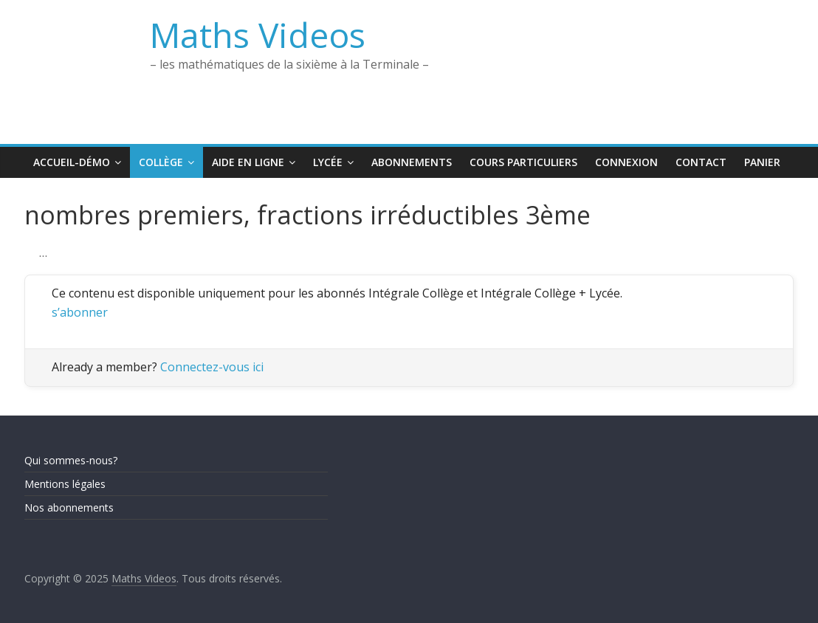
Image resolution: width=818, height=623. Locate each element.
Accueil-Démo (71, 162)
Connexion (626, 162)
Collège (161, 162)
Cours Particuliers (523, 162)
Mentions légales (65, 484)
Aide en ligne (248, 162)
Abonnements (411, 162)
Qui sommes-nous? (70, 460)
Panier (762, 162)
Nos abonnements (69, 507)
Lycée (328, 162)
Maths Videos (257, 35)
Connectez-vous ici (212, 367)
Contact (701, 162)
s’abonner (80, 312)
